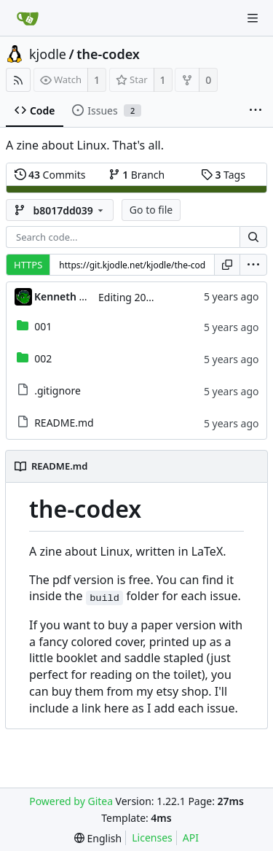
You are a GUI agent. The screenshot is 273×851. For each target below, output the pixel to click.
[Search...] (253, 237)
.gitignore (57, 390)
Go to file (151, 210)
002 (43, 358)
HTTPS (28, 264)
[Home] (27, 18)
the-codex (108, 54)
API (191, 837)
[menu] (253, 265)
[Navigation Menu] (253, 18)
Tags (223, 175)
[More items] (255, 111)
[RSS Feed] (18, 80)
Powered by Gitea (71, 801)
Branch (136, 175)
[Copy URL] (227, 265)
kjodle (47, 54)
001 (43, 326)
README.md (64, 423)
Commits (50, 175)
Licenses (152, 837)
